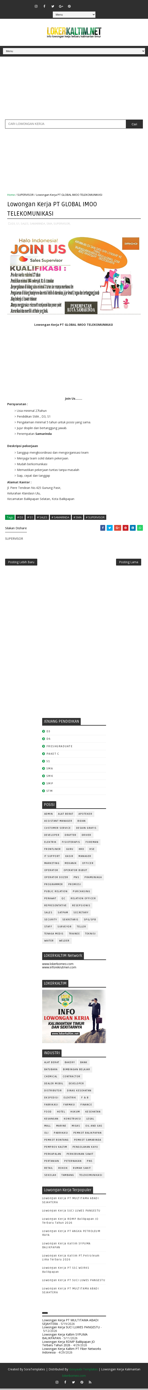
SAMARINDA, (38, 223)
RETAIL (48, 1169)
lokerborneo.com (74, 1377)
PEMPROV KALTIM (55, 1148)
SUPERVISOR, (61, 223)
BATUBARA (51, 1071)
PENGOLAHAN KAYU (85, 1148)
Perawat (50, 900)
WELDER (64, 942)
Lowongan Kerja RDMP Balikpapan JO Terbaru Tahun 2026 (68, 1345)
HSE (92, 850)
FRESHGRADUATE (59, 748)
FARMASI (69, 1106)
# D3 (20, 517)
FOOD (48, 1113)
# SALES (42, 517)
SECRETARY (81, 914)
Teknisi (90, 935)
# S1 (30, 517)
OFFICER (88, 864)
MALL (47, 1127)
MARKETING (52, 864)
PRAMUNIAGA (93, 878)
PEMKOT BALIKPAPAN (87, 1134)
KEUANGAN (51, 1120)
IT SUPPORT (52, 857)
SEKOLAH (50, 1176)
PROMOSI (74, 885)
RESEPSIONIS (81, 907)
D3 (48, 733)
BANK (84, 1064)
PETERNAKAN (73, 1162)
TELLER (81, 928)
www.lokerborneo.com (57, 965)
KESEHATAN (93, 1113)
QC (63, 900)
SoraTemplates (34, 1371)
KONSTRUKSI (72, 1120)
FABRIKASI (51, 1106)
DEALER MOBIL (53, 1085)
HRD (81, 850)
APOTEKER (85, 815)
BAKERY (70, 1064)
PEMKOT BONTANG (56, 1141)
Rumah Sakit (82, 1169)
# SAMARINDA (60, 517)
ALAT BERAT (65, 815)
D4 (48, 740)
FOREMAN (92, 843)
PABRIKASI (61, 1134)
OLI (46, 1134)
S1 (48, 762)
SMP (49, 785)
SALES (48, 914)
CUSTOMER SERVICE (57, 829)
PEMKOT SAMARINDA (87, 1141)
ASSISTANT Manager (58, 822)
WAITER (49, 942)
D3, (13, 223)
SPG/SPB (90, 921)
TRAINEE (74, 935)
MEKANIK (71, 864)
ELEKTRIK (50, 843)
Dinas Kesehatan (79, 1092)
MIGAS (76, 1127)
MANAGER (85, 857)
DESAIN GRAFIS (86, 829)
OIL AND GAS (93, 1127)
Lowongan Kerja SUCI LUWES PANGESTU (71, 1212)
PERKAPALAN (52, 1155)
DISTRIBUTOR (53, 1092)
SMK (49, 777)
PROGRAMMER (53, 885)
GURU (69, 850)
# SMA (77, 517)
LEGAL (90, 1120)
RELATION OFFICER (83, 900)
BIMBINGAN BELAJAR (76, 1071)
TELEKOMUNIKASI (90, 1176)
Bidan (82, 822)
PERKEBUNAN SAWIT (80, 1155)
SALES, (25, 223)
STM (49, 792)
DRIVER (86, 836)
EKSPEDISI (51, 1099)
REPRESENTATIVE (55, 907)
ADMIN (48, 815)
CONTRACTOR (71, 1078)
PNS (76, 878)
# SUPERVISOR (95, 517)
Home (11, 195)
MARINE (61, 1127)
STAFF (48, 928)
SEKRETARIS (70, 921)
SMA (49, 770)
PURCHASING (81, 893)
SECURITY (50, 921)
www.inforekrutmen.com (59, 969)
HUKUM (75, 1113)
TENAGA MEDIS (54, 935)
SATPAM (63, 914)
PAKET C (52, 755)
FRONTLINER (52, 850)
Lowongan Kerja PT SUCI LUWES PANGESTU (73, 1281)
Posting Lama (128, 563)
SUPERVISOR (25, 195)
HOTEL (61, 1113)
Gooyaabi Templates (83, 1371)
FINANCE (86, 1106)
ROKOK (63, 1169)
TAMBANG (68, 1176)
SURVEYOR (64, 928)
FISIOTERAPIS (71, 843)
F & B (85, 1099)
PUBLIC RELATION (56, 893)
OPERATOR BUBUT (75, 871)
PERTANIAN (51, 1162)
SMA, (49, 223)
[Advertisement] (74, 90)
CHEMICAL (50, 1078)
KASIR (69, 857)
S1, (18, 223)
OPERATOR (51, 871)
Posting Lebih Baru (21, 563)
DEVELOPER (52, 836)
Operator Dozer (56, 878)
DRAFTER (70, 836)
